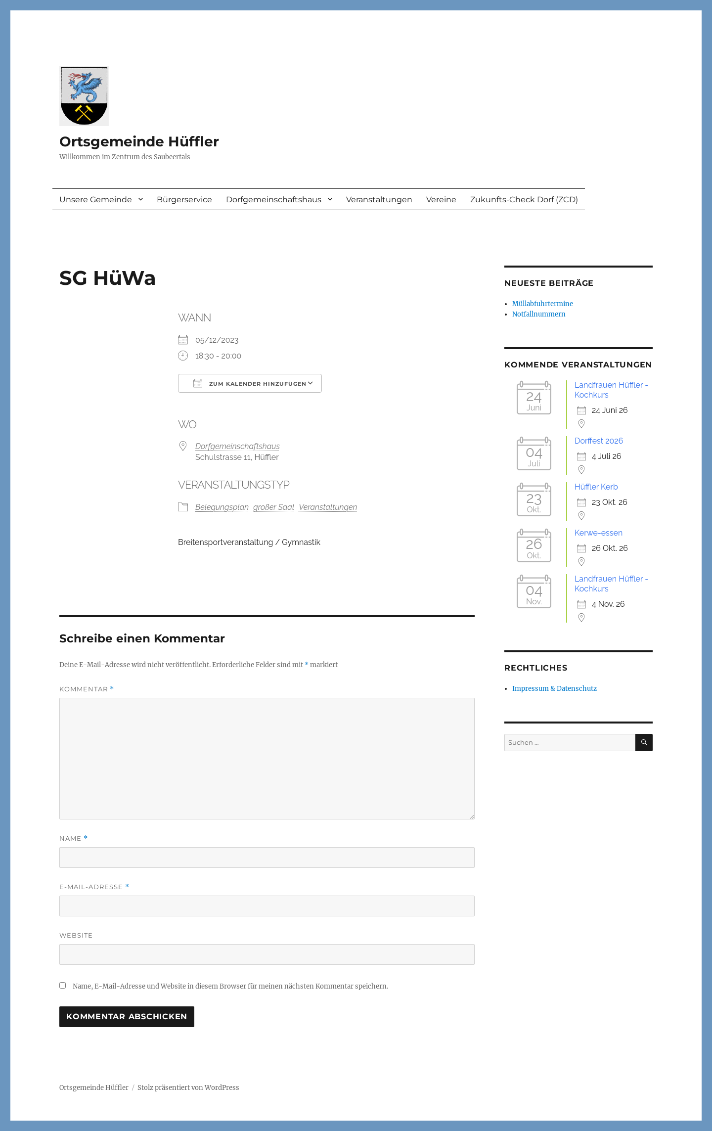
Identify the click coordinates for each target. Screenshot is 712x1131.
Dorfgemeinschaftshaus (273, 199)
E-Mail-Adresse (94, 887)
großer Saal (273, 507)
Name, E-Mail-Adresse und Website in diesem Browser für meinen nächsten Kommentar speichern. (230, 986)
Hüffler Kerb (596, 487)
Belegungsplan (222, 507)
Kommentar (86, 689)
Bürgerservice (184, 199)
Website (76, 935)
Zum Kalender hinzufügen (250, 383)
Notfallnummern (539, 314)
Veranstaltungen (379, 199)
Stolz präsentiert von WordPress (188, 1088)
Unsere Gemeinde (95, 199)
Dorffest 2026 (599, 441)
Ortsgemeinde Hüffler (139, 141)
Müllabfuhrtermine (542, 304)
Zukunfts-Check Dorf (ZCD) (524, 199)
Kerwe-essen (599, 533)
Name (73, 838)
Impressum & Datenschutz (554, 688)
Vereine (441, 199)
